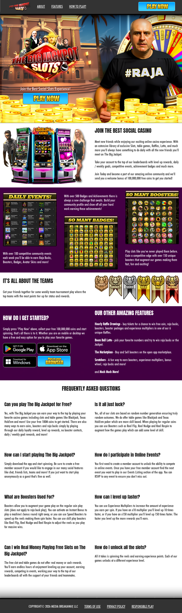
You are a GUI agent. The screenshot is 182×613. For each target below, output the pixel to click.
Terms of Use (92, 606)
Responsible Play (143, 606)
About (41, 6)
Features (57, 6)
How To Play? (77, 6)
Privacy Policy (116, 606)
